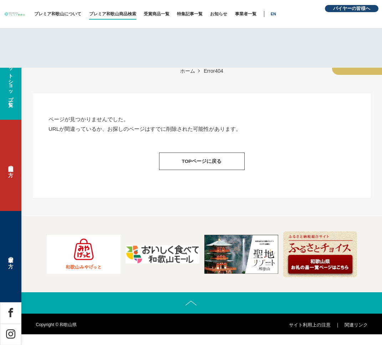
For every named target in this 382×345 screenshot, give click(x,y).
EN (314, 14)
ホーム (187, 71)
